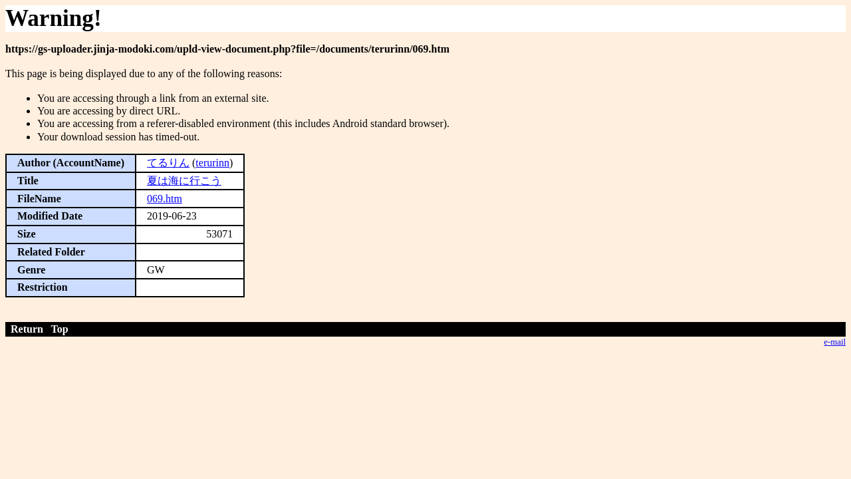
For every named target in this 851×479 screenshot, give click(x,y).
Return (27, 329)
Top (59, 329)
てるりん (168, 162)
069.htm (164, 198)
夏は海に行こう (184, 180)
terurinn (212, 162)
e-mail (835, 342)
